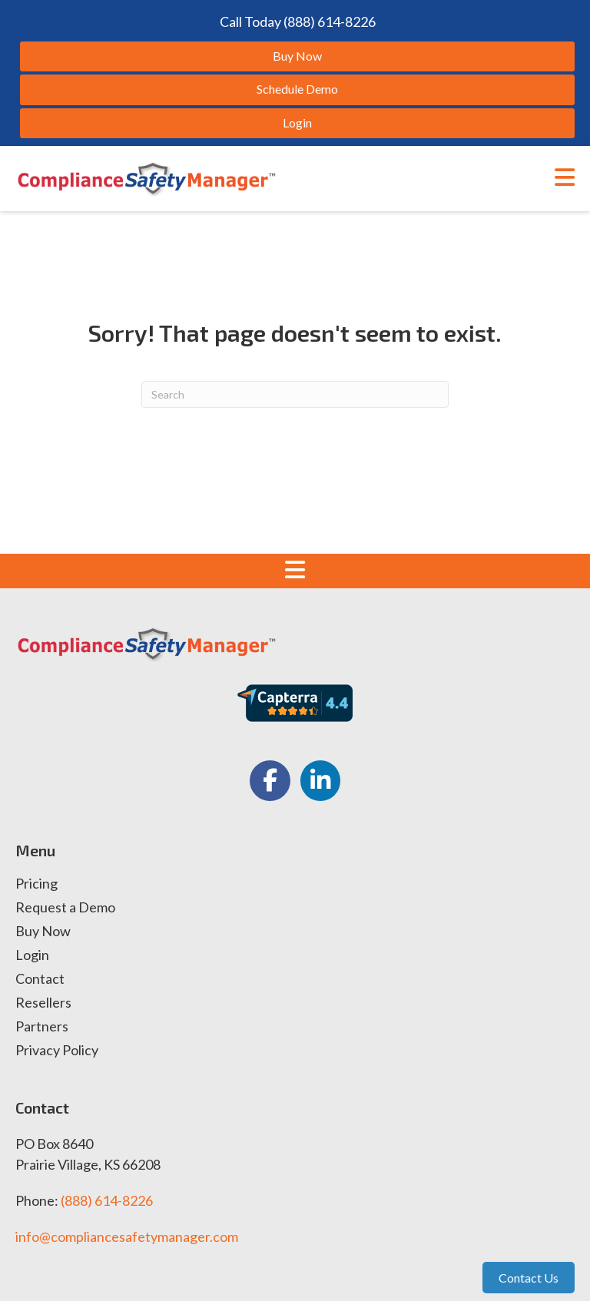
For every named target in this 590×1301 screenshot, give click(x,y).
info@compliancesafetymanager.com (126, 1236)
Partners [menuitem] (41, 1027)
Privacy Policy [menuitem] (56, 1050)
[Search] (295, 394)
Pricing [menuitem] (36, 884)
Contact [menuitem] (40, 979)
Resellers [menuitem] (43, 1003)
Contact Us (529, 1277)
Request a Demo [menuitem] (65, 907)
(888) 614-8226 (107, 1200)
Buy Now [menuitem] (43, 931)
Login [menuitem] (32, 955)
